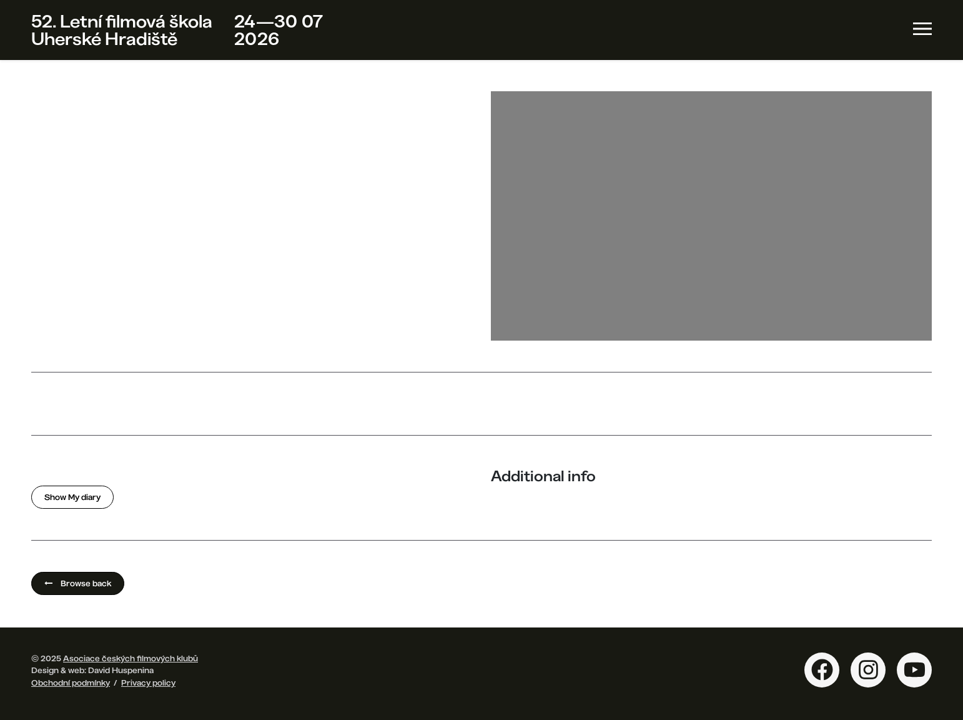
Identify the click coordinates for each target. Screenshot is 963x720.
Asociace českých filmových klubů (130, 658)
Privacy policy (148, 683)
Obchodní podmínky (70, 683)
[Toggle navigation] (922, 29)
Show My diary (72, 497)
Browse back (77, 583)
